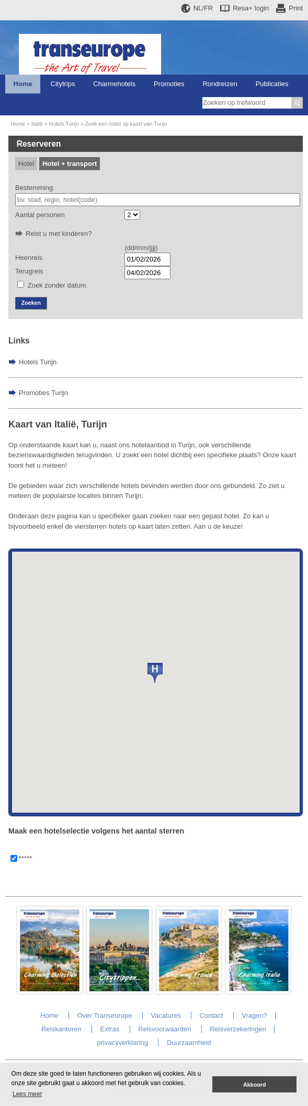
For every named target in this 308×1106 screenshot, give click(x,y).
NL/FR (203, 8)
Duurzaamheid (189, 1042)
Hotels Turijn (64, 124)
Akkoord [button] (254, 1084)
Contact (211, 1015)
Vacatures (166, 1015)
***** (25, 858)
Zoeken (31, 303)
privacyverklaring (123, 1042)
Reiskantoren (61, 1029)
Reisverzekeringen (238, 1029)
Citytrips (63, 84)
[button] (155, 673)
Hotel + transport (69, 164)
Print (296, 8)
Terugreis (29, 271)
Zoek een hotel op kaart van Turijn (126, 124)
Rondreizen (219, 84)
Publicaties (272, 84)
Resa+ (251, 8)
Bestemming (34, 188)
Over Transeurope (104, 1015)
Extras (110, 1029)
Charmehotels (114, 84)
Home (23, 84)
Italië (37, 124)
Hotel (26, 164)
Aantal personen (40, 215)
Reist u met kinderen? (59, 233)
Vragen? (254, 1015)
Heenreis (28, 257)
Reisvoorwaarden (164, 1029)
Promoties (169, 84)
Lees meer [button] (27, 1094)
